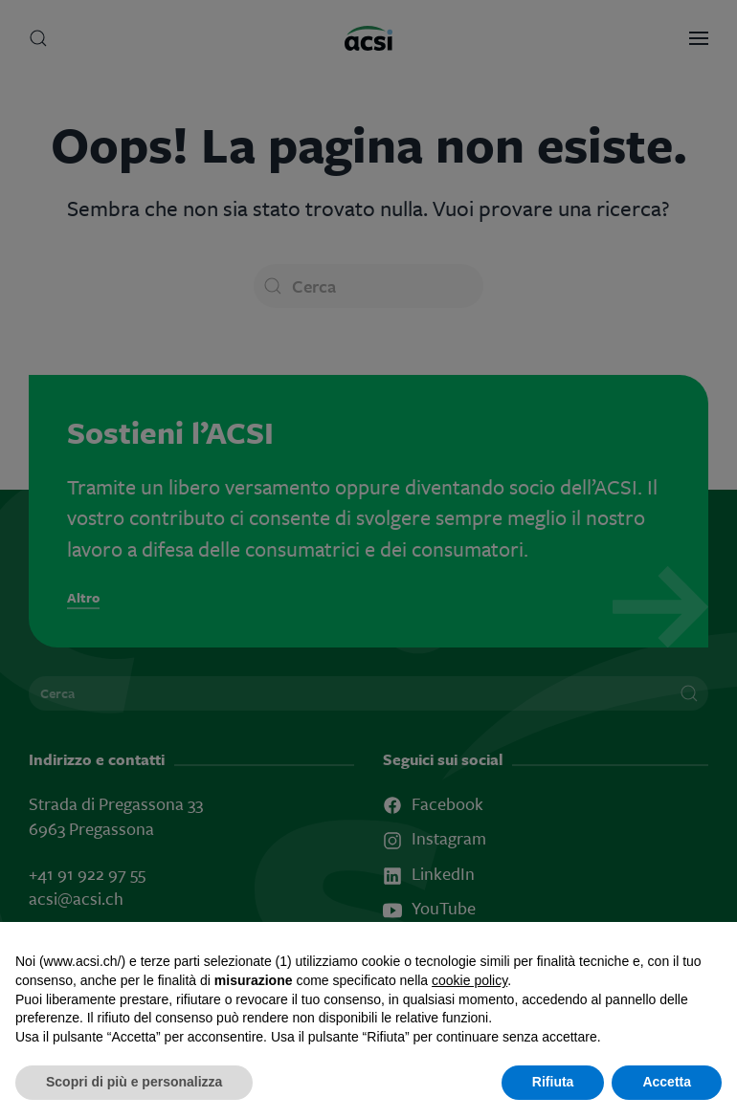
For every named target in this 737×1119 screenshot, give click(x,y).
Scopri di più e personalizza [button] (134, 1081)
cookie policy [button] (469, 980)
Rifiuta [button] (553, 1081)
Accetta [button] (666, 1081)
